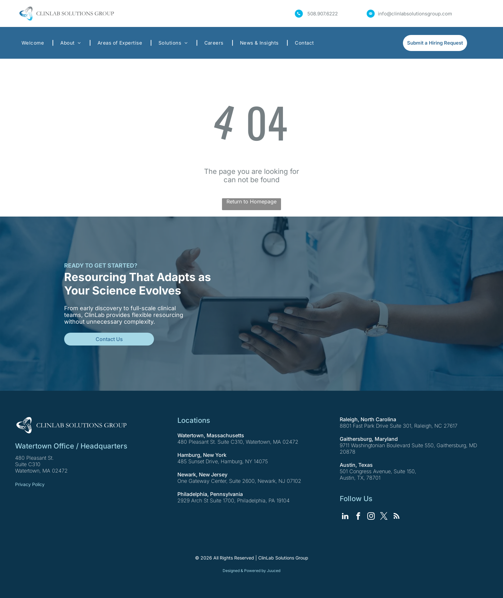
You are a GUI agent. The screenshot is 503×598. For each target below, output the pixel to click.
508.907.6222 (322, 14)
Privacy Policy (30, 484)
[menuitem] (34, 42)
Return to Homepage (251, 201)
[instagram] (371, 516)
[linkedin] (345, 516)
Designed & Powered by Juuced (251, 570)
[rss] (396, 516)
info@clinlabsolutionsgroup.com (415, 14)
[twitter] (383, 516)
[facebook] (358, 516)
